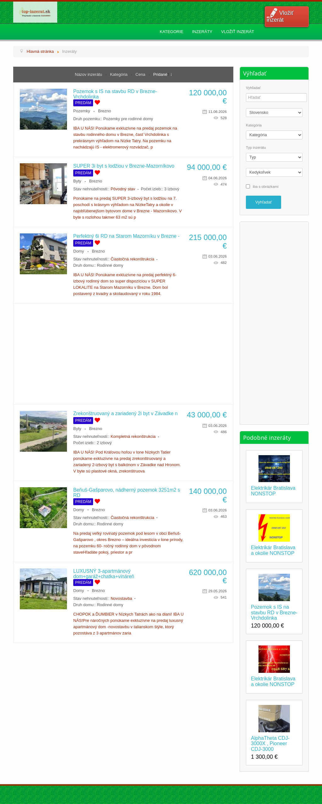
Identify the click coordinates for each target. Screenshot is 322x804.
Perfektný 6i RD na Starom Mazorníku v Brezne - (126, 236)
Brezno (104, 111)
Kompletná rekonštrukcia (133, 436)
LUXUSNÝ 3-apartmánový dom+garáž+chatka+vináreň (103, 573)
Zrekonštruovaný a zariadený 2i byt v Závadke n (125, 413)
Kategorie (171, 31)
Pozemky (81, 111)
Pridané (160, 74)
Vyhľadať (253, 88)
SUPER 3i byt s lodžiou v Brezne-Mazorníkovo (124, 166)
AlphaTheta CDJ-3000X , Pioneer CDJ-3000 (270, 743)
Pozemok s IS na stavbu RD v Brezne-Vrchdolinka (274, 612)
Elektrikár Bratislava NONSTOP (273, 490)
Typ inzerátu (256, 147)
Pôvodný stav (123, 189)
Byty (77, 181)
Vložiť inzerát (280, 16)
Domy (78, 251)
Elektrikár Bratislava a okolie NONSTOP (273, 550)
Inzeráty (202, 31)
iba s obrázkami (266, 186)
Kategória (119, 74)
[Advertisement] (123, 354)
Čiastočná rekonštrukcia (132, 259)
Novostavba (121, 598)
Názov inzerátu (89, 74)
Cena (141, 74)
